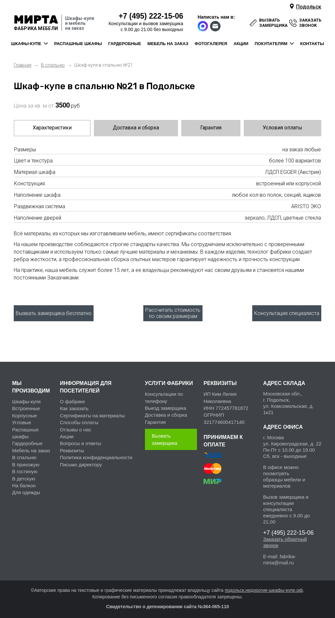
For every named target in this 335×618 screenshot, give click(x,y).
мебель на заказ (168, 43)
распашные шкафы (78, 43)
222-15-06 (150, 16)
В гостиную (24, 470)
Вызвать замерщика (164, 438)
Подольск (308, 7)
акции (241, 43)
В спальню (24, 456)
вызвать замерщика (273, 23)
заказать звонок (310, 23)
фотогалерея (211, 43)
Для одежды (26, 491)
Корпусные (24, 414)
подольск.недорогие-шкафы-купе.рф (264, 588)
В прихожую (25, 463)
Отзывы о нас (75, 428)
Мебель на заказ (31, 449)
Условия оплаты (282, 128)
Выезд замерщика (165, 406)
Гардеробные (27, 442)
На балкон (24, 484)
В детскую (23, 477)
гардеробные (124, 43)
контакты (312, 43)
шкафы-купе (26, 43)
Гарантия (210, 128)
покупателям (271, 43)
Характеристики (52, 128)
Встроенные (26, 407)
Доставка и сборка (136, 128)
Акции (67, 435)
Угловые (21, 421)
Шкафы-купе (26, 400)
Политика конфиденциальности (96, 456)
